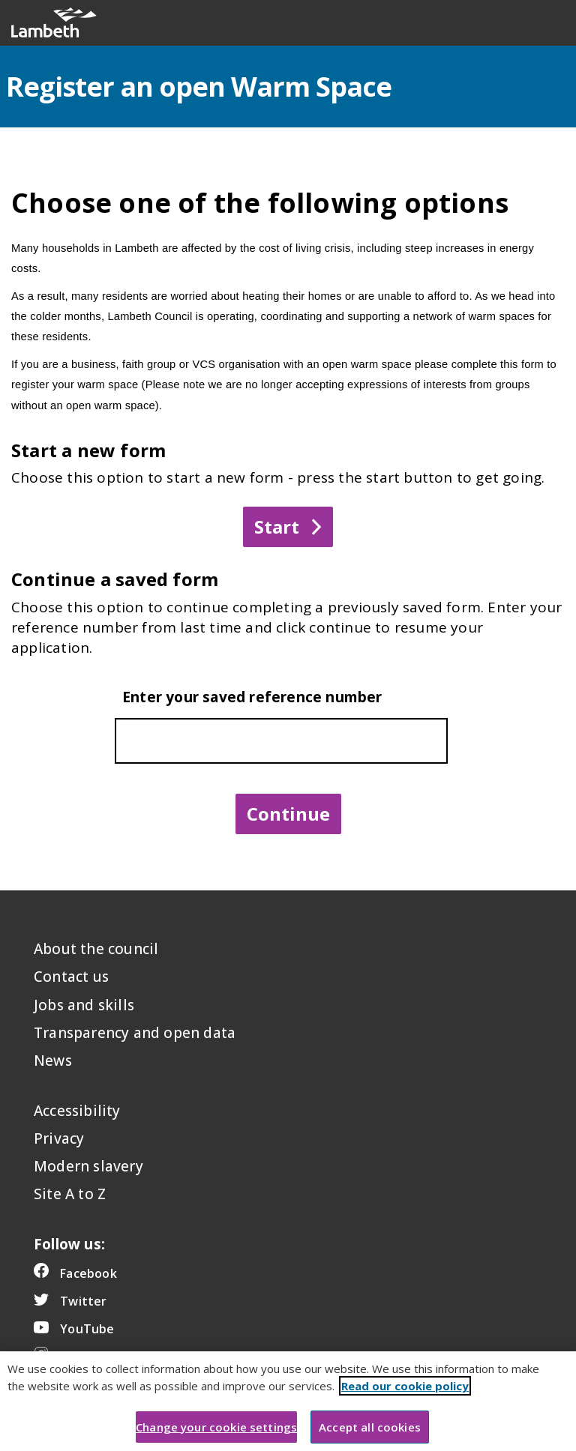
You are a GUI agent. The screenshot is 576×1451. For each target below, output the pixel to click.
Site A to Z (70, 1194)
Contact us (71, 976)
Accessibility (77, 1110)
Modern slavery (88, 1166)
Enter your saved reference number (252, 697)
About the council (96, 949)
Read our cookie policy (405, 1400)
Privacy (59, 1138)
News (53, 1060)
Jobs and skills (84, 1005)
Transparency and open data (135, 1033)
